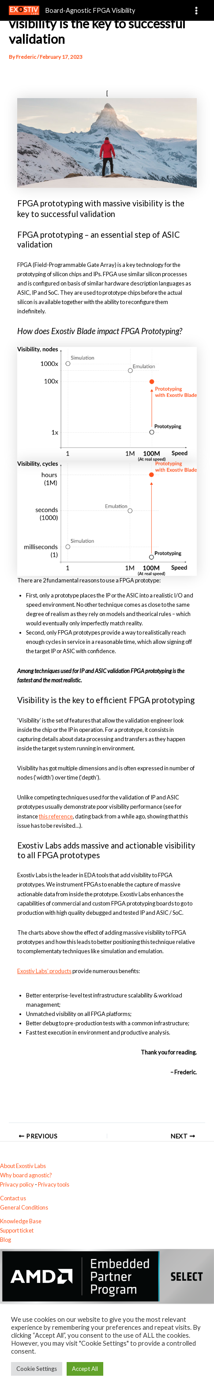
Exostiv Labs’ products (44, 970)
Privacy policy (17, 1184)
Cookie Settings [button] (36, 1368)
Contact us (13, 1198)
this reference (56, 816)
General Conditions (24, 1207)
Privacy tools (53, 1184)
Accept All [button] (85, 1368)
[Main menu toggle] (196, 10)
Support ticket (17, 1230)
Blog (5, 1239)
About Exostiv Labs (23, 1165)
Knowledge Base (20, 1221)
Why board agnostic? (26, 1175)
